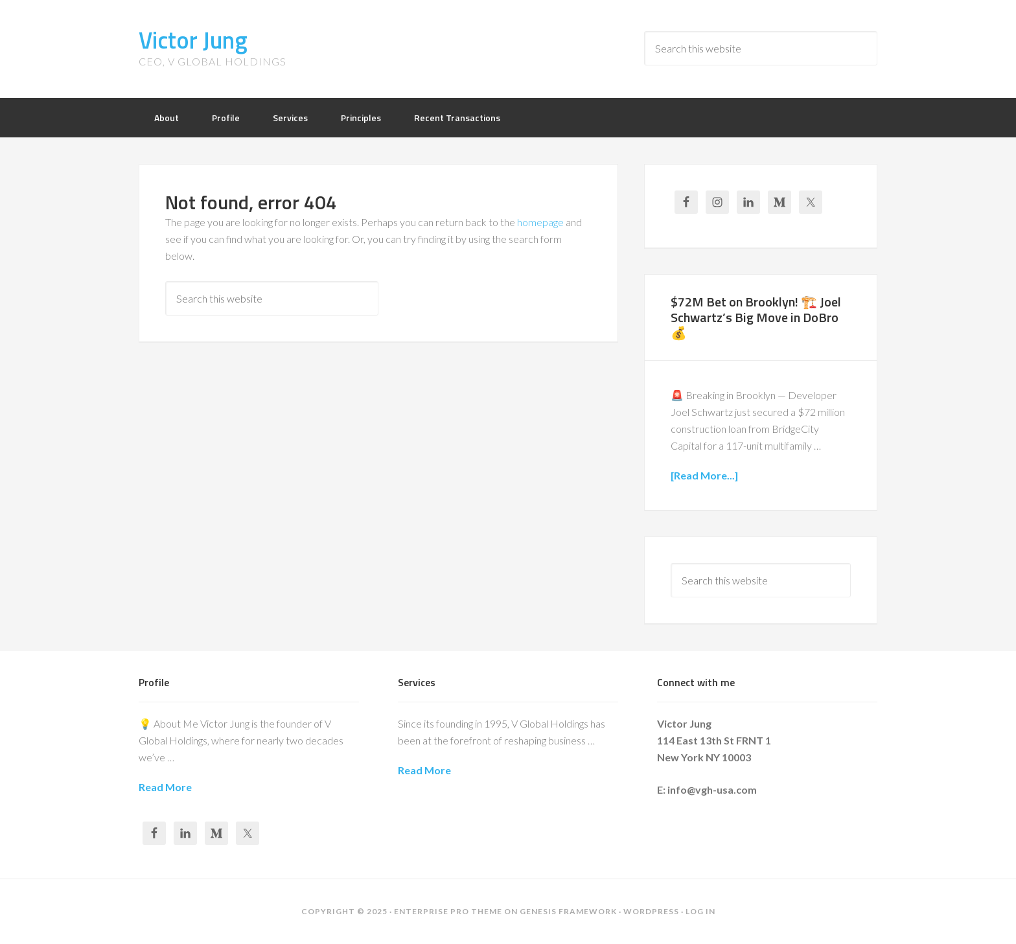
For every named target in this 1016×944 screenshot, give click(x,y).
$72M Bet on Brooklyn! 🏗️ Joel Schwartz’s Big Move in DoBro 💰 (756, 317)
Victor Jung (193, 40)
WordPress (651, 911)
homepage (540, 222)
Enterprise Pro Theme (448, 911)
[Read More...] (704, 475)
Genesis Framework (568, 911)
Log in (700, 911)
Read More (165, 787)
